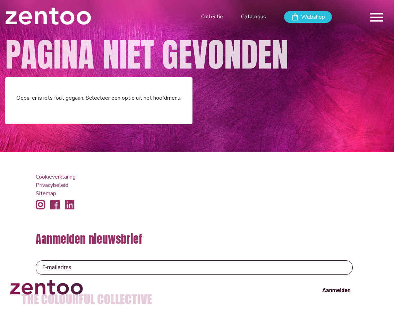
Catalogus (253, 16)
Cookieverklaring (56, 177)
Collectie (212, 16)
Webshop (313, 17)
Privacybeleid (52, 185)
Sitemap (46, 193)
